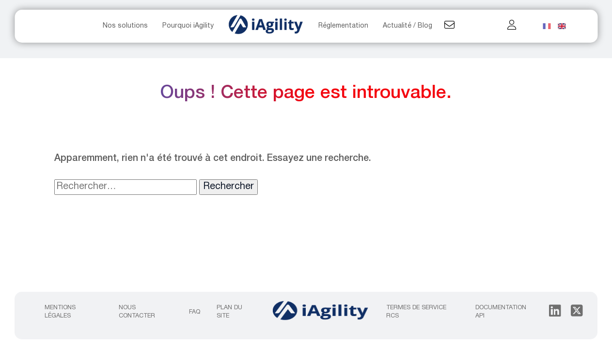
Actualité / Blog (407, 26)
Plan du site (229, 311)
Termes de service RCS (416, 311)
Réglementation (343, 26)
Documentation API (500, 311)
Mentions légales (60, 311)
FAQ (194, 312)
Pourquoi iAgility (188, 26)
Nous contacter (137, 311)
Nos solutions (125, 26)
